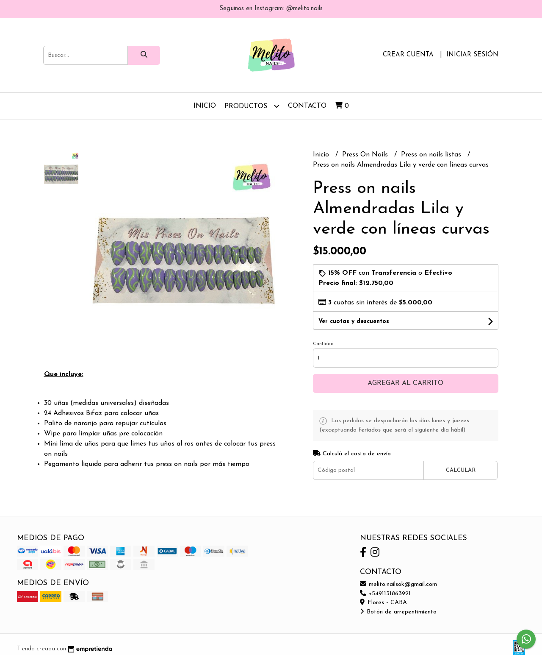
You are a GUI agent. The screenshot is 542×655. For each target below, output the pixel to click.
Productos (251, 106)
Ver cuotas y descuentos (353, 321)
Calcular (461, 470)
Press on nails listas (432, 154)
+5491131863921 (385, 594)
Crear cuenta (408, 55)
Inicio (205, 106)
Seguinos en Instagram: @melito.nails (271, 9)
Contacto (307, 106)
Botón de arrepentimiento (398, 612)
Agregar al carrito (405, 383)
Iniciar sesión (472, 55)
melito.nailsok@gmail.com (398, 584)
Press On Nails (366, 154)
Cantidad (323, 344)
